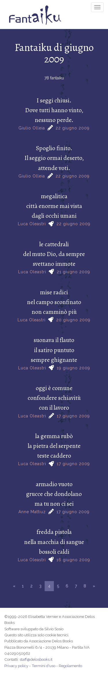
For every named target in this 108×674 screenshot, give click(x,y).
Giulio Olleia (31, 128)
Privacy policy (16, 665)
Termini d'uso (43, 665)
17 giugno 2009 (73, 416)
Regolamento (70, 665)
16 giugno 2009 (73, 559)
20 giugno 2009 (73, 320)
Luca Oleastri (32, 224)
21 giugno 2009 (73, 272)
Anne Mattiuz (32, 511)
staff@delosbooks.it (36, 659)
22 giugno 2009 (73, 128)
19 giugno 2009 (73, 368)
